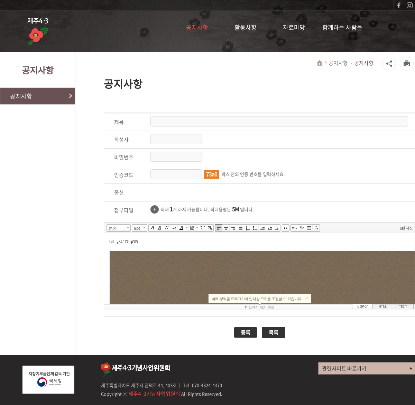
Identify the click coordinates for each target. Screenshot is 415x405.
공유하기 (389, 63)
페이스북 (399, 5)
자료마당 (294, 27)
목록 (273, 332)
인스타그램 (409, 5)
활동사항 (245, 27)
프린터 (407, 63)
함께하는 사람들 (342, 27)
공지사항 (197, 27)
